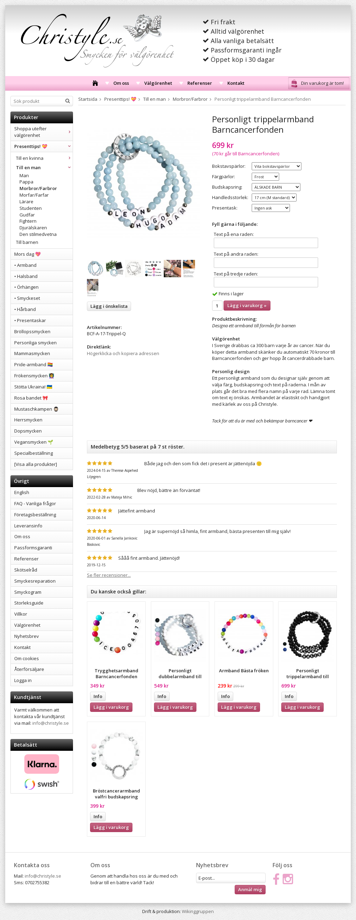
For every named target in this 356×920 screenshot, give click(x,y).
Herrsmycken (28, 420)
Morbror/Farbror (38, 188)
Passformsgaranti (33, 547)
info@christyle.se (50, 723)
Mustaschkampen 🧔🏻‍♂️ (36, 409)
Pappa (26, 182)
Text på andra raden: (236, 254)
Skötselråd (25, 570)
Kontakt (235, 83)
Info (98, 696)
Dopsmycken (28, 431)
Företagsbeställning (35, 514)
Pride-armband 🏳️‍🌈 (33, 364)
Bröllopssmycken (32, 331)
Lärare (26, 201)
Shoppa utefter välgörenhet (43, 131)
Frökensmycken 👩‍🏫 (34, 375)
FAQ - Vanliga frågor (35, 503)
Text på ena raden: (234, 234)
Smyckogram (27, 592)
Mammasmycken (32, 353)
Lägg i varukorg (111, 707)
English (21, 492)
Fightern (28, 221)
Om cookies (26, 658)
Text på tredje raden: (236, 274)
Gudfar (27, 215)
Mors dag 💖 (27, 254)
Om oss (121, 83)
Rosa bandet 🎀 (31, 398)
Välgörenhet (158, 83)
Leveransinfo (28, 526)
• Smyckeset (27, 298)
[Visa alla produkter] (35, 464)
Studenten (30, 208)
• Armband (25, 265)
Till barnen (27, 242)
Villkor (20, 614)
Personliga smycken (35, 342)
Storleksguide (28, 603)
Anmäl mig (250, 889)
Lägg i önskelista (109, 306)
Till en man (44, 167)
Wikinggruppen (198, 911)
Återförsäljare (29, 669)
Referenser (199, 83)
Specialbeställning (33, 453)
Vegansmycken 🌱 (33, 442)
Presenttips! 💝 (43, 146)
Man (24, 175)
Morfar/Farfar (34, 195)
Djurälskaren (33, 227)
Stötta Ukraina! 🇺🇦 (33, 387)
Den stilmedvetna (38, 234)
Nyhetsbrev (26, 636)
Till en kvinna (44, 158)
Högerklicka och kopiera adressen (123, 353)
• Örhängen (26, 287)
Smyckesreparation (35, 581)
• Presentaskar (30, 320)
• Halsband (26, 276)
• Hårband (25, 309)
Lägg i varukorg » (247, 305)
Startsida (87, 99)
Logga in (23, 680)
